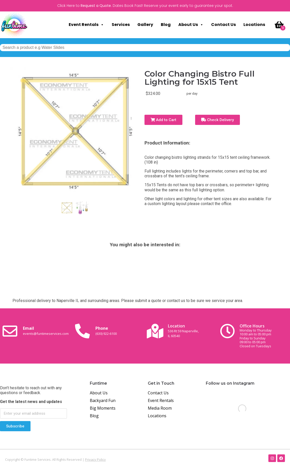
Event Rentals (86, 25)
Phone (106, 330)
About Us (191, 25)
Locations (254, 24)
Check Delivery (217, 120)
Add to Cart (163, 120)
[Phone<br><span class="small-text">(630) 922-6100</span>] (82, 331)
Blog (166, 24)
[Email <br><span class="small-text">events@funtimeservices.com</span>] (10, 331)
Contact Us (223, 24)
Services (121, 24)
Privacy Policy (95, 459)
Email (46, 330)
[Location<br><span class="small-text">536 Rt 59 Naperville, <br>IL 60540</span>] (155, 331)
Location (183, 330)
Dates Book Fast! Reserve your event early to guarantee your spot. (173, 5)
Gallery (145, 24)
